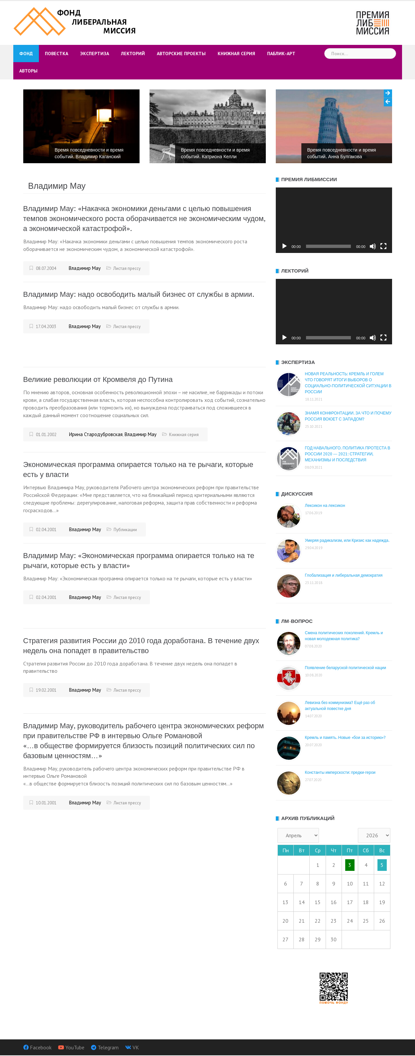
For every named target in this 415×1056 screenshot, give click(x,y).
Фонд (26, 54)
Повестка (56, 54)
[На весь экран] (383, 246)
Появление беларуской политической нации (345, 667)
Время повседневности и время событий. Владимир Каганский (89, 153)
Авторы (28, 71)
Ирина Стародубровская (96, 434)
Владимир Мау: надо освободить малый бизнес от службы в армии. (139, 294)
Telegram (108, 1047)
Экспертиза (94, 54)
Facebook (41, 1047)
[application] (334, 220)
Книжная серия (236, 54)
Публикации (125, 529)
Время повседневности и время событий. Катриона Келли (215, 153)
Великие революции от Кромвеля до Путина (98, 379)
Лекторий (133, 54)
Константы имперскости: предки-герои (340, 772)
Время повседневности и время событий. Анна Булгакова (341, 153)
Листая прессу (127, 268)
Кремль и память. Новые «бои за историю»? (345, 737)
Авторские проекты (181, 54)
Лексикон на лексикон (325, 505)
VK (136, 1047)
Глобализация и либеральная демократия (344, 575)
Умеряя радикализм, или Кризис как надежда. (347, 540)
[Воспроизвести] (284, 246)
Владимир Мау (85, 268)
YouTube (74, 1047)
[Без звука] (372, 246)
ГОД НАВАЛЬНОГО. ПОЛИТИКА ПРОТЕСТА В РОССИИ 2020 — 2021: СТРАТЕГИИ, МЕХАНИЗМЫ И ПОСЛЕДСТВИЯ (347, 454)
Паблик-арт (281, 54)
